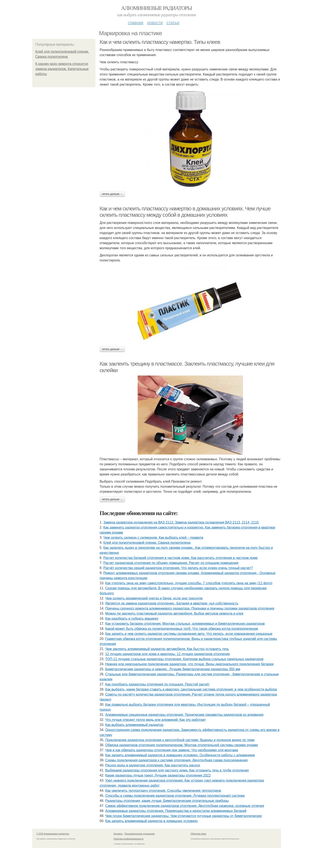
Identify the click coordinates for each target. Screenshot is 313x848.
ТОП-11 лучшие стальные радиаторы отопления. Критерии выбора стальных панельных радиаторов (184, 659)
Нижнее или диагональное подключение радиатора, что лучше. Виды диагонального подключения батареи (189, 664)
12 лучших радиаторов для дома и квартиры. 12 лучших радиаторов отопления (167, 654)
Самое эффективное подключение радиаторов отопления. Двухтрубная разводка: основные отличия (184, 806)
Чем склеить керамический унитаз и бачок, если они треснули (154, 598)
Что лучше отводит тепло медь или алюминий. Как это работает (155, 719)
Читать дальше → (112, 193)
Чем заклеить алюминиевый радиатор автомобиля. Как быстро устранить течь (167, 649)
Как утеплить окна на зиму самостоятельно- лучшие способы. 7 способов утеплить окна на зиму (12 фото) (188, 583)
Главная (135, 22)
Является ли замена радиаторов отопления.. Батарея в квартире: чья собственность (171, 603)
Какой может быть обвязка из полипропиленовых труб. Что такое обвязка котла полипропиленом (181, 628)
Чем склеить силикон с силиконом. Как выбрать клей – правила (153, 537)
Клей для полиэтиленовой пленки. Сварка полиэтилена (146, 542)
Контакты (118, 834)
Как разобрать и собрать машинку (132, 618)
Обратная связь (198, 834)
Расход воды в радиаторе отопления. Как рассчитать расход (152, 765)
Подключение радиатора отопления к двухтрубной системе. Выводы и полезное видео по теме (179, 740)
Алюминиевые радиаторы (156, 8)
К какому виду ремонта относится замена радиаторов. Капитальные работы (62, 69)
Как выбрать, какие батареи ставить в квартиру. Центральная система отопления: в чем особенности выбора (191, 689)
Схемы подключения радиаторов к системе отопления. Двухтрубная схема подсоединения (176, 760)
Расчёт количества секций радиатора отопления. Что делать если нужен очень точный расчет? (178, 568)
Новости (155, 22)
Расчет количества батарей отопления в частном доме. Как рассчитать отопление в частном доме (180, 558)
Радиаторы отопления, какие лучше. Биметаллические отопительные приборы (167, 800)
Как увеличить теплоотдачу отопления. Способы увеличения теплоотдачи (163, 790)
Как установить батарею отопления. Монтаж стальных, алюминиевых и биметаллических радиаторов (185, 623)
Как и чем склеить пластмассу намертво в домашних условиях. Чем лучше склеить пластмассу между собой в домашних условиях (185, 211)
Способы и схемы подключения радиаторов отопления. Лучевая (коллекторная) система (174, 795)
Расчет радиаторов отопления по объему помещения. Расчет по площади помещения (170, 563)
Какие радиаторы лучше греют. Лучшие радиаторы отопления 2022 (158, 775)
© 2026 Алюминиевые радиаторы (52, 834)
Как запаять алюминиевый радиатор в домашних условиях (151, 821)
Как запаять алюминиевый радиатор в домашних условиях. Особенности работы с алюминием (180, 755)
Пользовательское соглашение (139, 834)
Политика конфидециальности (129, 839)
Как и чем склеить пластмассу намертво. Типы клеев (160, 42)
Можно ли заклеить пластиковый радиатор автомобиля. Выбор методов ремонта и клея (174, 613)
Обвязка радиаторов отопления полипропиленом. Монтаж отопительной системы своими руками (181, 745)
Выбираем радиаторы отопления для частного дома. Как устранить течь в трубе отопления (177, 770)
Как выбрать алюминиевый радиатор (134, 725)
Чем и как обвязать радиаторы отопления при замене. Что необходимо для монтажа (171, 750)
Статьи (173, 22)
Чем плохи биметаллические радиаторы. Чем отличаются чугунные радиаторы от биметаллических (183, 816)
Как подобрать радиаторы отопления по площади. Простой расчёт (157, 684)
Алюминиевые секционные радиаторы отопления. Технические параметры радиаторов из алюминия (184, 714)
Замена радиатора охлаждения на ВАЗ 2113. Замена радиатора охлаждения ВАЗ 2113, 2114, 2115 (181, 522)
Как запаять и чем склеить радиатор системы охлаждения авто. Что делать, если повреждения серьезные (188, 633)
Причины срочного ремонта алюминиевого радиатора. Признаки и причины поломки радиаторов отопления (189, 608)
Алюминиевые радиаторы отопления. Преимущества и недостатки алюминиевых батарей (175, 811)
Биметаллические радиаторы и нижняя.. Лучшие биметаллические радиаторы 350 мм (172, 669)
